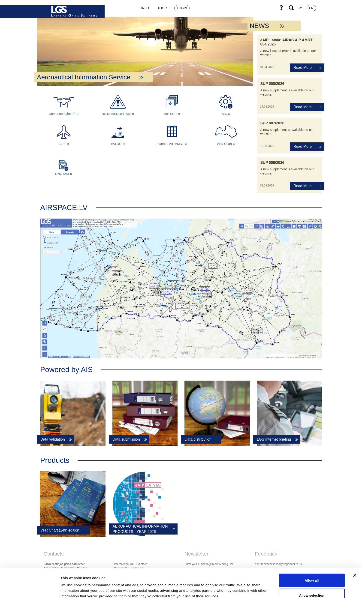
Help (281, 8)
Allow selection (311, 571)
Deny (312, 586)
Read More (302, 67)
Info (145, 8)
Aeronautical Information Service (90, 77)
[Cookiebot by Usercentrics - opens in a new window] (30, 589)
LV (300, 7)
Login (182, 8)
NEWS (267, 25)
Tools (162, 8)
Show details (242, 586)
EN (311, 8)
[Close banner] (354, 550)
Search (291, 8)
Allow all (312, 555)
